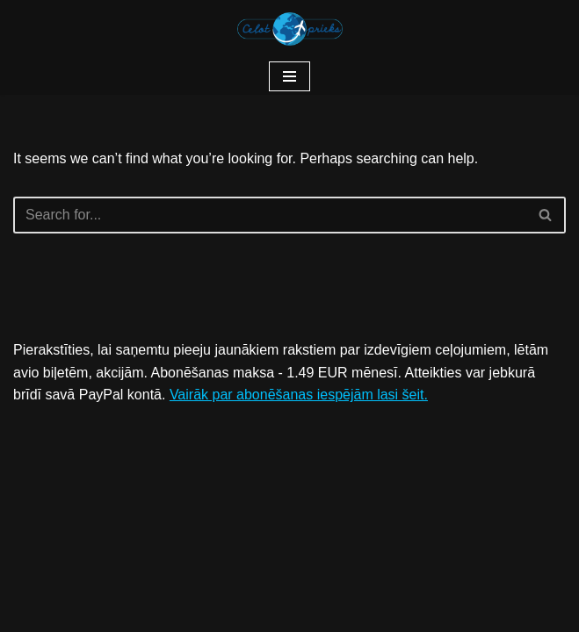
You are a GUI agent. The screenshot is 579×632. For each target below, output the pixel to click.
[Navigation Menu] (289, 76)
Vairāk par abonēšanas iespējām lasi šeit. (299, 394)
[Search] (269, 215)
